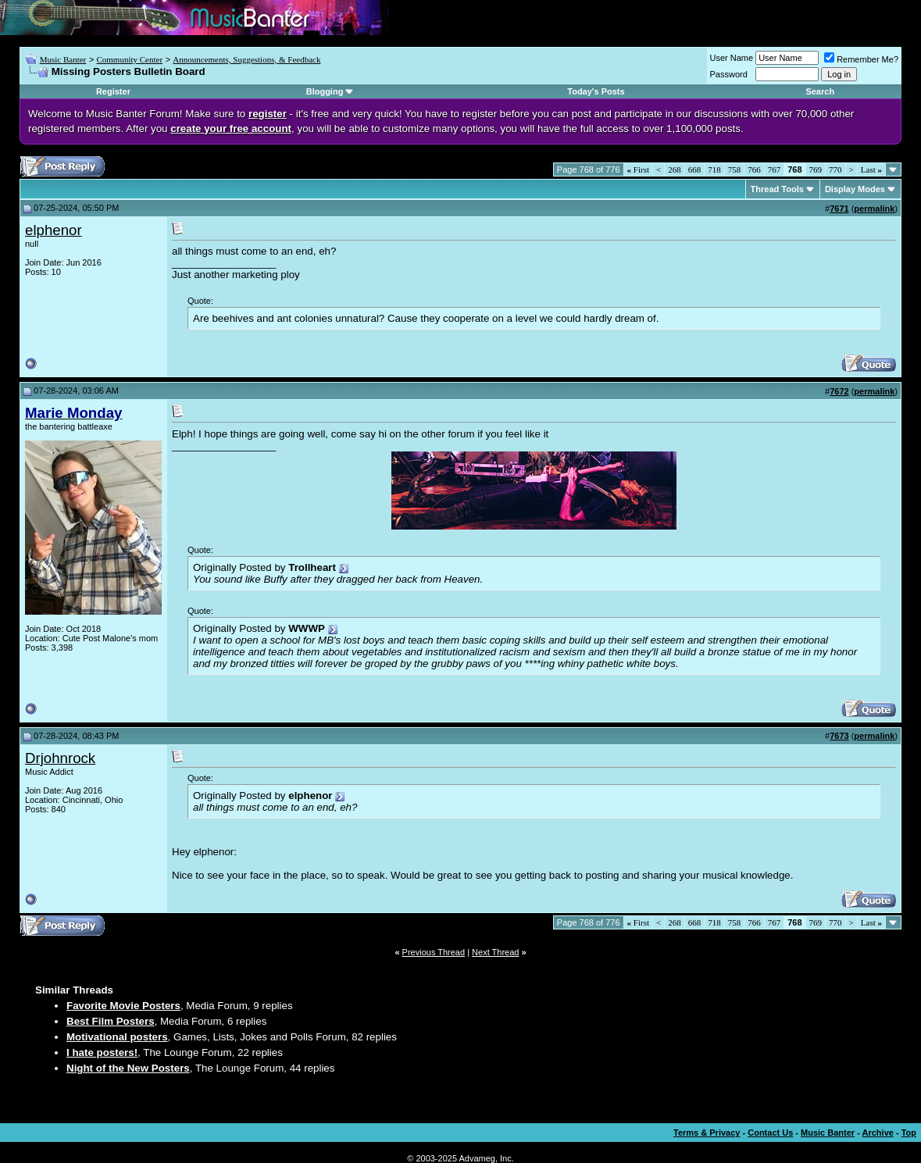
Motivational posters (117, 1037)
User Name (732, 57)
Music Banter (63, 59)
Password (729, 74)
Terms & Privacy (706, 1132)
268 (674, 169)
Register (113, 91)
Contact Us (770, 1132)
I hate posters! (101, 1052)
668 (694, 169)
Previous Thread (434, 952)
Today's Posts (595, 91)
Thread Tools (777, 189)
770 (835, 169)
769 (816, 169)
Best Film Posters (110, 1021)
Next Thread (495, 952)
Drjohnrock (60, 758)
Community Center (129, 59)
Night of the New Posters (128, 1068)
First (638, 169)
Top (908, 1132)
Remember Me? (861, 59)
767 (774, 169)
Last (871, 169)
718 (714, 169)
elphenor (53, 230)
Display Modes (855, 189)
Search (819, 91)
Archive (878, 1132)
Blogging (325, 91)
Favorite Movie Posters (123, 1005)
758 (734, 169)
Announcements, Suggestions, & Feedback (246, 59)
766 (754, 169)
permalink (874, 208)
